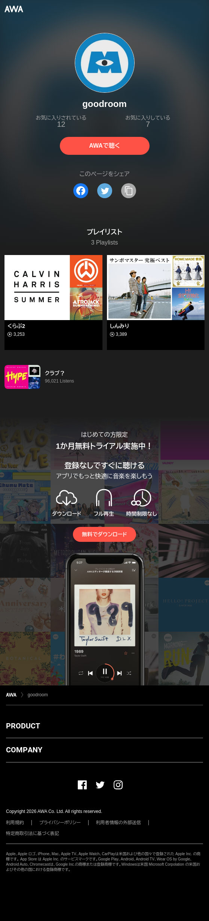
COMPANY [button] (24, 749)
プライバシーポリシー (60, 822)
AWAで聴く (104, 145)
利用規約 (15, 822)
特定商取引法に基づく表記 (32, 833)
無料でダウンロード (104, 534)
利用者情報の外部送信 (118, 822)
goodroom (38, 694)
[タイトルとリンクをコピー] (128, 190)
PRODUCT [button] (23, 725)
